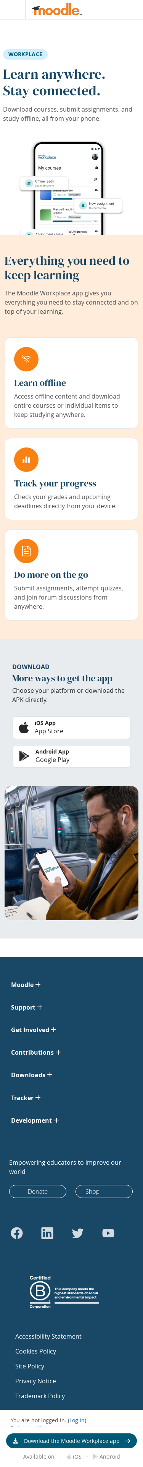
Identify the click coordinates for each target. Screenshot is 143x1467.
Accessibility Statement (48, 1336)
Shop (92, 1191)
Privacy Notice (35, 1381)
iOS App (45, 722)
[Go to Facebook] (17, 1233)
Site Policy (29, 1366)
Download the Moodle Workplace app (72, 1440)
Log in (77, 1420)
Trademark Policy (40, 1396)
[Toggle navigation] (11, 9)
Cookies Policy (35, 1351)
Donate (38, 1191)
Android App (52, 751)
